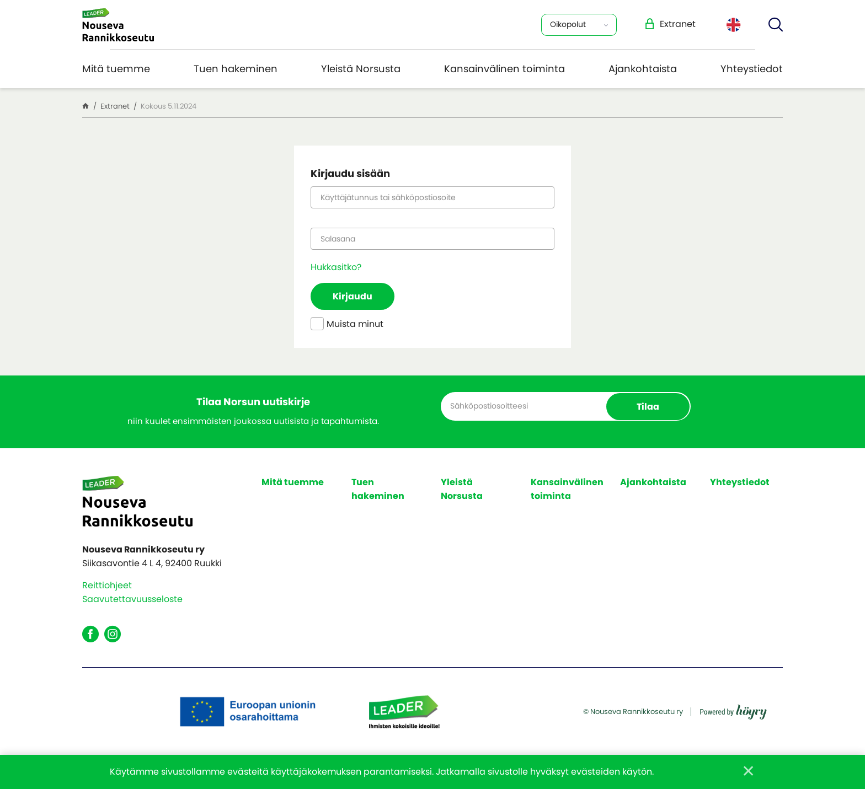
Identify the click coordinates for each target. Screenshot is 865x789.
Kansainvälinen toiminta (504, 69)
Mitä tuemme (116, 69)
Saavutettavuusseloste (132, 599)
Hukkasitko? (336, 267)
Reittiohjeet (107, 585)
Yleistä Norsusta (361, 69)
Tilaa (648, 406)
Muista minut (347, 324)
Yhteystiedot (751, 69)
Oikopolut (568, 24)
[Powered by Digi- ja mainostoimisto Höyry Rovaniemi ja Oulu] (733, 708)
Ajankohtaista (642, 69)
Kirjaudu (352, 296)
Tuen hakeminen (235, 69)
